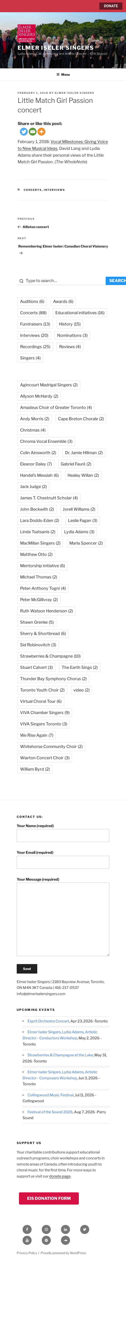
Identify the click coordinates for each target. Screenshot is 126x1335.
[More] (41, 132)
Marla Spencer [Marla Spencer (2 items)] (86, 543)
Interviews (54, 189)
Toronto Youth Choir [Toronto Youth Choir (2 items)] (42, 690)
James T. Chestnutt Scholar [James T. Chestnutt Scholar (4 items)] (49, 498)
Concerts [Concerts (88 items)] (33, 313)
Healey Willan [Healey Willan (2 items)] (83, 475)
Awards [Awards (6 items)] (63, 301)
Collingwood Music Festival (51, 1095)
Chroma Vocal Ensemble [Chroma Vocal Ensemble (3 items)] (46, 441)
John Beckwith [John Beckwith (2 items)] (37, 509)
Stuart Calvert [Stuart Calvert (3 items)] (36, 667)
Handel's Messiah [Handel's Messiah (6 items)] (39, 475)
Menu (63, 74)
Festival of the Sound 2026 (50, 1112)
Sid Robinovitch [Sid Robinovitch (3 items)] (38, 645)
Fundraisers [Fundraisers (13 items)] (35, 324)
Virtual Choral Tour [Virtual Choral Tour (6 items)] (41, 701)
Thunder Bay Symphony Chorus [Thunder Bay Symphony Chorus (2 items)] (53, 679)
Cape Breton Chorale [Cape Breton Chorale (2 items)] (81, 419)
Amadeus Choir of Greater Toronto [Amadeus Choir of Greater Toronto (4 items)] (56, 407)
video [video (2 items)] (81, 690)
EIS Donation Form (49, 1198)
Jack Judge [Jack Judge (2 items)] (33, 487)
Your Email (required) (63, 859)
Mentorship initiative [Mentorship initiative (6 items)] (42, 566)
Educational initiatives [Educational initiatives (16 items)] (80, 313)
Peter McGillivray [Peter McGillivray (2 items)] (39, 600)
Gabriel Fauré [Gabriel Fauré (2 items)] (76, 464)
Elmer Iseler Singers (56, 48)
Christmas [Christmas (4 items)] (33, 430)
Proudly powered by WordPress (63, 1253)
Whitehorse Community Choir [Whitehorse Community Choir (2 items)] (51, 746)
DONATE (111, 6)
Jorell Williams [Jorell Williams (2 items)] (79, 509)
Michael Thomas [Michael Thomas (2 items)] (38, 577)
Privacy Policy (27, 1253)
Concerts (33, 189)
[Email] (33, 132)
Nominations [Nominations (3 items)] (72, 335)
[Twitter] (24, 132)
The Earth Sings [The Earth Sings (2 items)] (80, 667)
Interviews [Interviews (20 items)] (34, 335)
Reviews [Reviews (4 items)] (70, 347)
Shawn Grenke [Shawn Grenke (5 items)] (37, 622)
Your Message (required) (63, 916)
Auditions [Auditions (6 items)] (32, 301)
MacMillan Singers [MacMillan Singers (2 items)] (40, 543)
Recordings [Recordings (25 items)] (35, 347)
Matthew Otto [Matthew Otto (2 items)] (36, 554)
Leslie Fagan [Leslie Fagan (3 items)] (82, 520)
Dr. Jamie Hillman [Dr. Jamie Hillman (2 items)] (84, 453)
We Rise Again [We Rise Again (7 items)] (36, 735)
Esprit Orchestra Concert (48, 1021)
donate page (59, 1176)
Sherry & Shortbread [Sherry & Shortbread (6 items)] (43, 633)
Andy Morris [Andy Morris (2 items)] (34, 419)
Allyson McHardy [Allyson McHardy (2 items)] (39, 396)
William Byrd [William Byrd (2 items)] (35, 769)
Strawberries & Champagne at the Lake (60, 1055)
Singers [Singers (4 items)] (30, 358)
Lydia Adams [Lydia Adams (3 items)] (79, 532)
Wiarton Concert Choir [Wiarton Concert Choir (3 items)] (45, 758)
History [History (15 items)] (70, 324)
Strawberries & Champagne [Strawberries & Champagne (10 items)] (50, 656)
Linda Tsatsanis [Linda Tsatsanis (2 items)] (37, 532)
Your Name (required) (63, 833)
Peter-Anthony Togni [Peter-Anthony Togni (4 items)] (43, 588)
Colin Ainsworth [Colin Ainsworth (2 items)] (38, 453)
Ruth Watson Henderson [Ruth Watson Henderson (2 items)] (46, 611)
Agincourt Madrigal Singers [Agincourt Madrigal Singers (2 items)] (49, 385)
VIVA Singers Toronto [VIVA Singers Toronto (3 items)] (43, 724)
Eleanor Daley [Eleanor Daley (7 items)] (36, 464)
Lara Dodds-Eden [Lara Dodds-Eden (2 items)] (39, 520)
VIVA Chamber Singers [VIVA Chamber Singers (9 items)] (45, 713)
